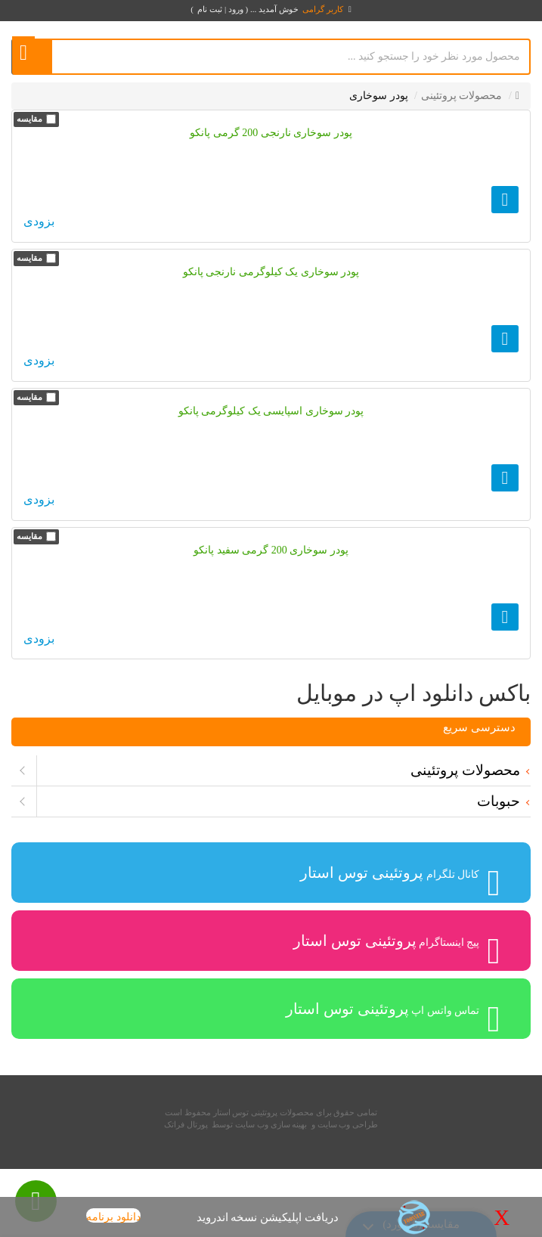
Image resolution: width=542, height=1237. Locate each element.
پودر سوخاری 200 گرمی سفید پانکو (271, 550)
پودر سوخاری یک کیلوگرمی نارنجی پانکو (271, 271)
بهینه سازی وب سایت (271, 1124)
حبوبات (498, 801)
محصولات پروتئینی (465, 770)
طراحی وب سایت (348, 1124)
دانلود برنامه (113, 1217)
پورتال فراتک (186, 1124)
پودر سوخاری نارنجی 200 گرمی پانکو (271, 132)
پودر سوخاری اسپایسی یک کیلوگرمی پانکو (271, 411)
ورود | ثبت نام (220, 9)
